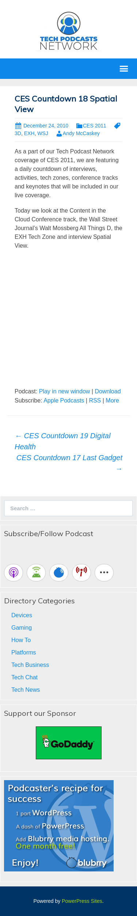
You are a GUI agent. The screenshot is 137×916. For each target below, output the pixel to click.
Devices (21, 615)
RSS (95, 400)
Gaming (21, 628)
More (112, 400)
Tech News (25, 690)
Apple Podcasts (63, 400)
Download (108, 391)
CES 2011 (94, 126)
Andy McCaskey (81, 133)
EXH (29, 133)
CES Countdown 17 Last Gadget (69, 463)
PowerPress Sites (82, 901)
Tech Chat (24, 677)
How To (21, 640)
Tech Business (30, 665)
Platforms (23, 652)
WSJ (42, 133)
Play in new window (64, 391)
